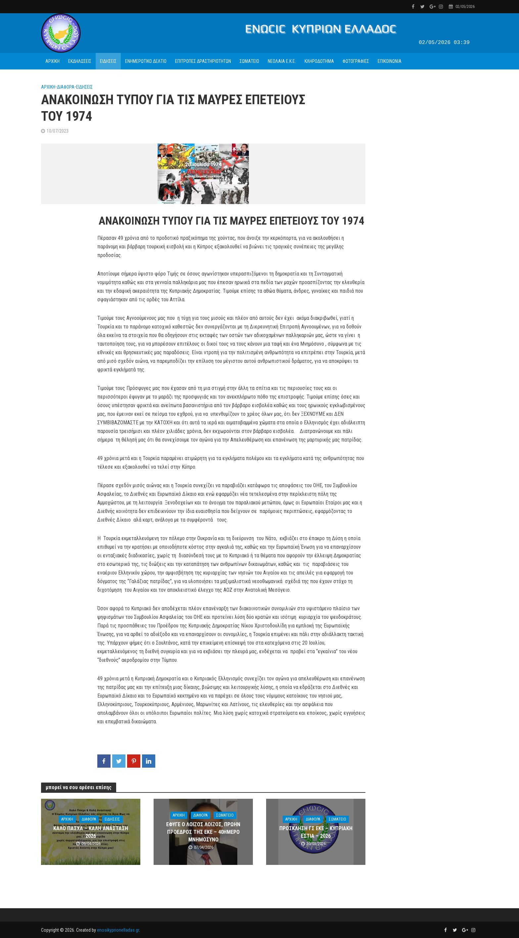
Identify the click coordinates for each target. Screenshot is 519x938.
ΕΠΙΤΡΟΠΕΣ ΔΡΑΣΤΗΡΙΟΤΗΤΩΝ (203, 61)
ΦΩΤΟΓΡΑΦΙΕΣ (356, 61)
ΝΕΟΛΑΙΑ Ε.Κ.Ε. (282, 61)
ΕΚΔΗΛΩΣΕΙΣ (79, 61)
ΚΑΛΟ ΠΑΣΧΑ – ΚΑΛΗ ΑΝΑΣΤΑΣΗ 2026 (90, 832)
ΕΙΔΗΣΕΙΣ (108, 61)
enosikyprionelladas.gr (118, 930)
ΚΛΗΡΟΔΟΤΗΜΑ (319, 61)
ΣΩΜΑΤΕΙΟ (249, 61)
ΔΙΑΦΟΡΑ (65, 87)
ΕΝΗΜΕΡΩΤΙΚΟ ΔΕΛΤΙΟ (145, 61)
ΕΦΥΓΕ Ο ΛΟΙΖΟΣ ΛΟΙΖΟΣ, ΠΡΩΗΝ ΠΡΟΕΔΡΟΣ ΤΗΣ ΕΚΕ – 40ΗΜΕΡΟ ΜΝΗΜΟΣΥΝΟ (203, 832)
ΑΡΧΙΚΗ (52, 61)
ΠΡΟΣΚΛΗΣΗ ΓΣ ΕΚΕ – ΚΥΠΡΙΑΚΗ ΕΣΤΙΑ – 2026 (316, 832)
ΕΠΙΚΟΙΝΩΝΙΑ (389, 61)
